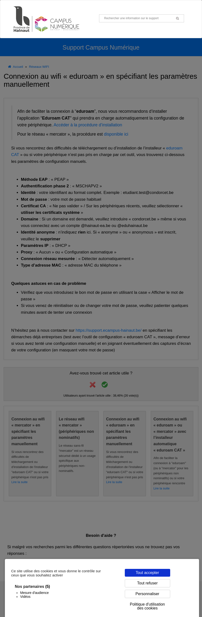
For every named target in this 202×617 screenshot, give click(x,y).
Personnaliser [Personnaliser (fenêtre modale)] (147, 594)
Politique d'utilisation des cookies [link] (147, 606)
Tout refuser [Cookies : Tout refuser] (147, 583)
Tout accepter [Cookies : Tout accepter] (147, 573)
